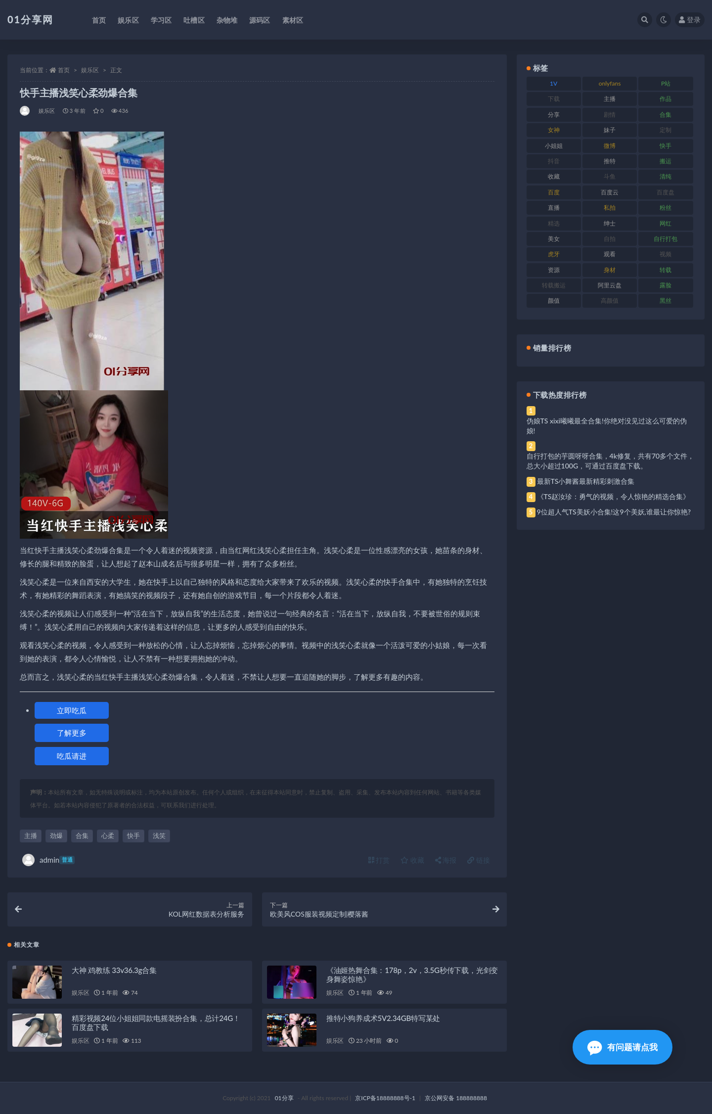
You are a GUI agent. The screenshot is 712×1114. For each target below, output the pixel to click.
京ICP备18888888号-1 (385, 1098)
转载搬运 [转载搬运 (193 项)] (554, 285)
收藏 (412, 860)
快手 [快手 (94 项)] (665, 145)
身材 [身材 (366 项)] (610, 270)
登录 (690, 19)
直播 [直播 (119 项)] (554, 207)
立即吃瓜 (72, 710)
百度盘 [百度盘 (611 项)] (665, 192)
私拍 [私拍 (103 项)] (610, 207)
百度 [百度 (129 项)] (554, 192)
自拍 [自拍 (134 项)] (610, 238)
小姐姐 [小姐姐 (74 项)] (554, 145)
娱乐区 (90, 70)
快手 (133, 835)
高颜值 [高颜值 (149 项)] (610, 300)
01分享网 (30, 19)
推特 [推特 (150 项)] (610, 161)
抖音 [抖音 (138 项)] (554, 161)
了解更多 (72, 732)
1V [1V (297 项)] (553, 83)
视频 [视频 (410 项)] (665, 254)
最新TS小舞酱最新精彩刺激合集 (586, 481)
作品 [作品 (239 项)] (665, 98)
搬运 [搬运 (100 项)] (665, 161)
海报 (446, 860)
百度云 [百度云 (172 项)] (610, 192)
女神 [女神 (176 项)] (554, 130)
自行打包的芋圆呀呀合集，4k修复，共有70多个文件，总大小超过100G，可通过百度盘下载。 (611, 461)
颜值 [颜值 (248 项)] (554, 300)
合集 (82, 835)
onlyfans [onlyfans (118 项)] (610, 83)
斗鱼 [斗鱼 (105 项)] (610, 176)
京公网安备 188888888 (456, 1098)
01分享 (284, 1098)
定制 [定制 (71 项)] (665, 130)
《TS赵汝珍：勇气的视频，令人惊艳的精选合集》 (613, 496)
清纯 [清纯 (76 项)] (665, 176)
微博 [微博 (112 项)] (610, 145)
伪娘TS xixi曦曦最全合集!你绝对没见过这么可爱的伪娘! (607, 426)
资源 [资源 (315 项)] (554, 270)
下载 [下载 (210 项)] (554, 98)
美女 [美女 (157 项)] (554, 238)
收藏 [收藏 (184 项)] (554, 176)
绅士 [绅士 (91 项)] (610, 223)
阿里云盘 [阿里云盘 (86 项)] (610, 285)
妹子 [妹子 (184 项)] (610, 130)
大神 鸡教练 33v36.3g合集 (114, 970)
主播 (30, 835)
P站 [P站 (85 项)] (665, 83)
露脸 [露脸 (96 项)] (665, 285)
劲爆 (56, 835)
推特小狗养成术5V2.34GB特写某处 (383, 1018)
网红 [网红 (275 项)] (665, 223)
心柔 (107, 835)
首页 (64, 70)
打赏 (379, 860)
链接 (478, 860)
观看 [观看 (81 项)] (610, 254)
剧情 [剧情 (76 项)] (610, 114)
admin (48, 860)
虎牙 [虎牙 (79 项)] (554, 254)
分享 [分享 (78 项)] (554, 114)
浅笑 (159, 835)
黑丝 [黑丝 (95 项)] (665, 300)
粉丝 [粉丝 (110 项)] (665, 207)
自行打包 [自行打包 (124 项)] (665, 238)
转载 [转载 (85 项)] (665, 270)
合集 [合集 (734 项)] (665, 114)
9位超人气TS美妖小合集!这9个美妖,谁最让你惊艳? (614, 512)
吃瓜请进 (72, 755)
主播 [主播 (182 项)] (610, 98)
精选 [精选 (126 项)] (554, 223)
